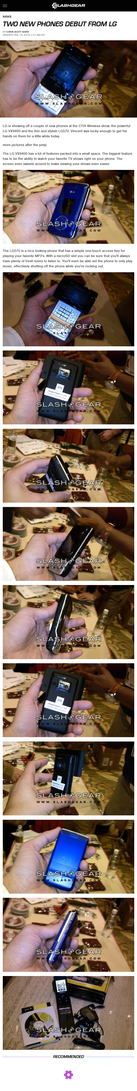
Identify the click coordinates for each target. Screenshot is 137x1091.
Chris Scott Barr (17, 31)
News (7, 17)
